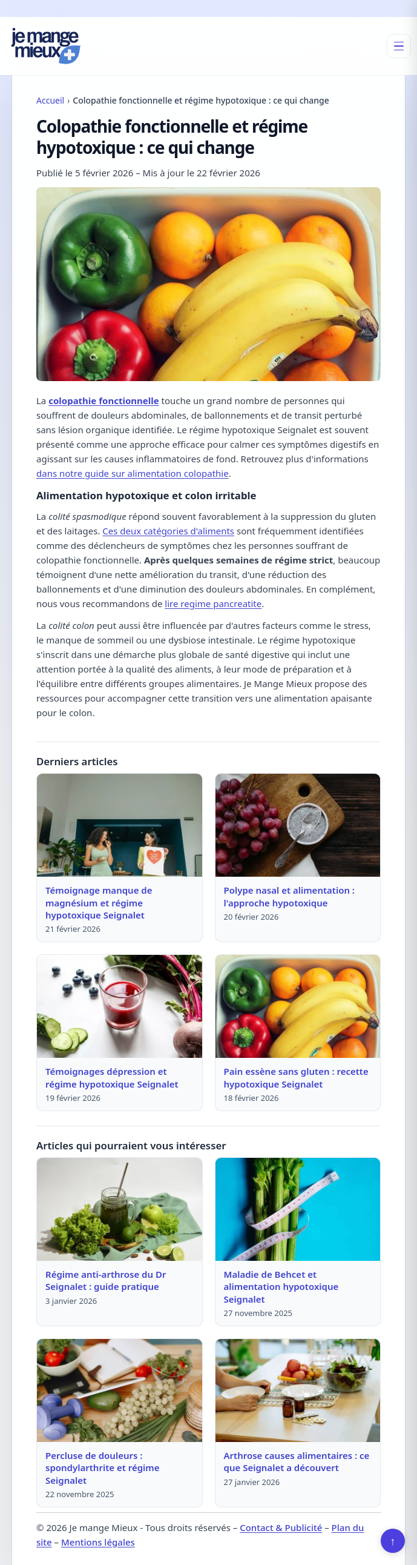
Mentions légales (98, 1542)
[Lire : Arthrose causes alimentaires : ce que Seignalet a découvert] (298, 1390)
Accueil (50, 100)
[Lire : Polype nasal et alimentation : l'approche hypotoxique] (298, 825)
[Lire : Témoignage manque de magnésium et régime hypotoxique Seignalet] (119, 825)
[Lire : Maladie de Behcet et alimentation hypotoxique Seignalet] (298, 1209)
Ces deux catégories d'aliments (168, 531)
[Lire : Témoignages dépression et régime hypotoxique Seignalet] (119, 1006)
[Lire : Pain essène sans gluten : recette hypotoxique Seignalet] (298, 1006)
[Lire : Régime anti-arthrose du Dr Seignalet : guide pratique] (119, 1209)
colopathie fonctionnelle (103, 400)
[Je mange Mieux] (46, 46)
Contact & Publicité (281, 1527)
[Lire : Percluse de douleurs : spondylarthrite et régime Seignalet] (119, 1390)
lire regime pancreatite (213, 603)
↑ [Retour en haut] (393, 1540)
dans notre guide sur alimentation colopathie (132, 473)
